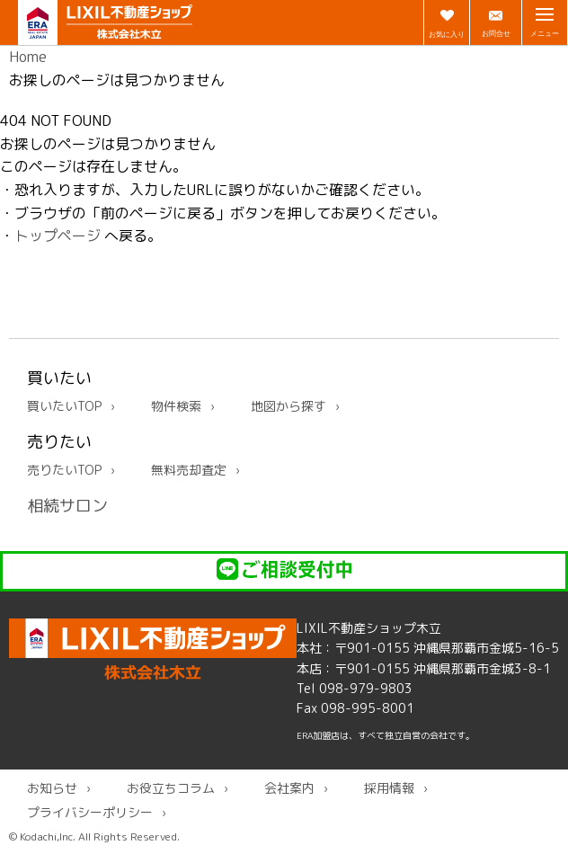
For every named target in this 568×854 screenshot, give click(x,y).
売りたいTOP (64, 469)
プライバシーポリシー (90, 812)
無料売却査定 (188, 469)
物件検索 (176, 405)
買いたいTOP (64, 405)
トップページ (57, 235)
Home (28, 57)
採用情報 (389, 787)
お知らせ (52, 787)
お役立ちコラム (171, 787)
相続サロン (67, 505)
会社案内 (289, 787)
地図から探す (288, 405)
